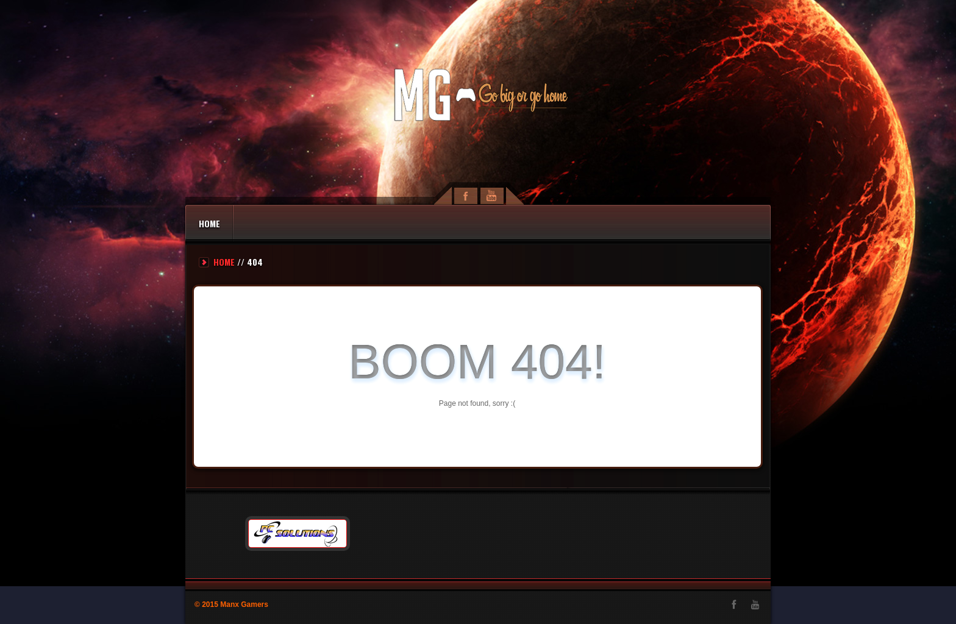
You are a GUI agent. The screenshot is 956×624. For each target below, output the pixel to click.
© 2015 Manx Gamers (231, 604)
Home (209, 223)
